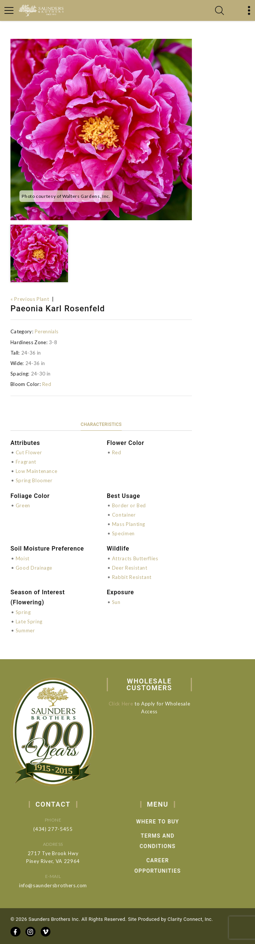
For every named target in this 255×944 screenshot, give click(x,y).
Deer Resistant (129, 568)
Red (46, 384)
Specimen (123, 533)
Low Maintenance (36, 471)
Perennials (46, 331)
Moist (22, 558)
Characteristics (101, 424)
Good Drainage (34, 568)
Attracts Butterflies (135, 558)
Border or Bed (129, 505)
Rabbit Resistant (132, 577)
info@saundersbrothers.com (60, 885)
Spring (23, 612)
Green (23, 505)
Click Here (125, 704)
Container (124, 515)
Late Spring (29, 621)
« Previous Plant (29, 299)
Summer (25, 630)
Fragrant (26, 462)
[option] (101, 129)
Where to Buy (169, 822)
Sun (116, 602)
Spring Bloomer (34, 480)
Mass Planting (128, 524)
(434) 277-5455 (60, 829)
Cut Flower (29, 452)
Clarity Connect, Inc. (190, 919)
